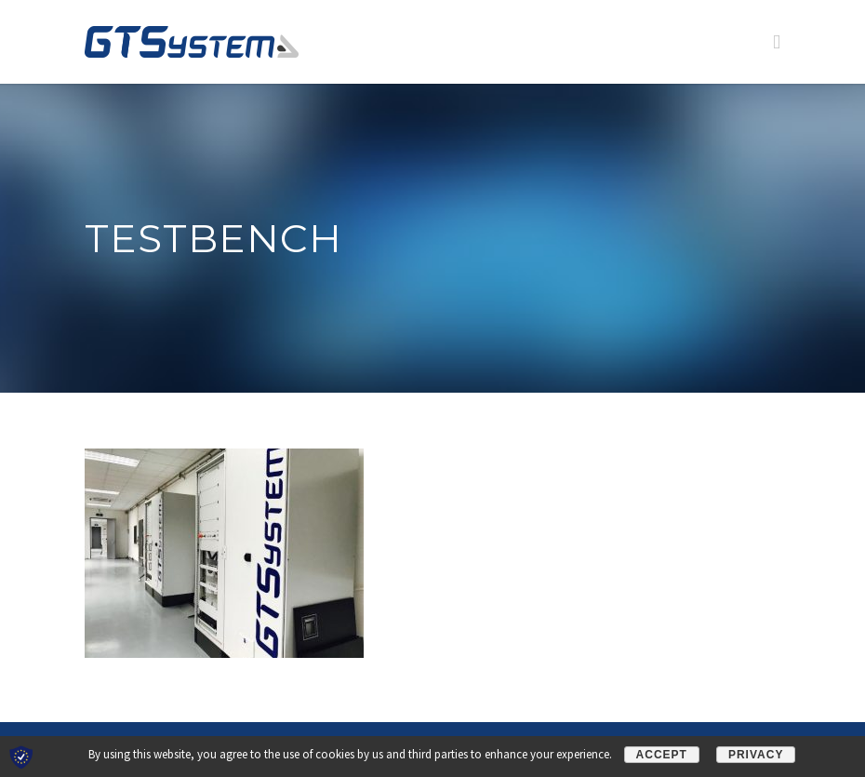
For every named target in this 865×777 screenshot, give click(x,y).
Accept (661, 754)
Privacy (755, 754)
